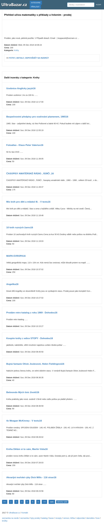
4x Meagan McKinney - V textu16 (24, 420)
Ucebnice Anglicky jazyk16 (21, 88)
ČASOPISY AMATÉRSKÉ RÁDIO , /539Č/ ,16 (30, 173)
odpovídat (80, 518)
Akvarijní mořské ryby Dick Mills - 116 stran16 (31, 477)
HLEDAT (98, 4)
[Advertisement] (52, 28)
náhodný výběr (62, 502)
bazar (51, 518)
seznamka (24, 518)
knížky (4, 521)
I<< (5, 502)
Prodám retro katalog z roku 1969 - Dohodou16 (31, 312)
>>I (44, 502)
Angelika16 (12, 284)
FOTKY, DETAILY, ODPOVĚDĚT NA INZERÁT (29, 58)
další (51, 502)
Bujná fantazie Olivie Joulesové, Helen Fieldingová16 (35, 364)
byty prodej (35, 518)
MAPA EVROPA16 (16, 256)
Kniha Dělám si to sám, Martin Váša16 (27, 449)
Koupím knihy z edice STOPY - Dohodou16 (29, 338)
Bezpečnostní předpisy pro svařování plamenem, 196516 (37, 116)
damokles (90, 518)
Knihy (16, 50)
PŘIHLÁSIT (35, 7)
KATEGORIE (35, 3)
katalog (44, 518)
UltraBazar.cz (14, 513)
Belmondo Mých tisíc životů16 (22, 392)
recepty (58, 518)
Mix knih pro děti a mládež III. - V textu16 (28, 202)
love (98, 518)
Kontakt (25, 513)
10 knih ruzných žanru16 (19, 227)
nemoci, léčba (69, 518)
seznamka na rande (10, 518)
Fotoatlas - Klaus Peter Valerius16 (24, 145)
